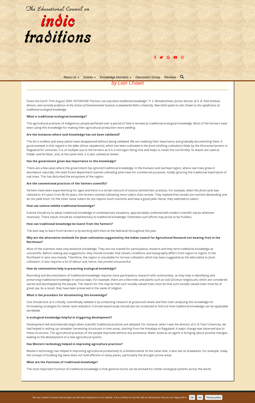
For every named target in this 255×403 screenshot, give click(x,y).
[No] (250, 397)
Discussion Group (194, 30)
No (200, 397)
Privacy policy (213, 397)
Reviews (217, 30)
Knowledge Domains (160, 30)
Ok (192, 397)
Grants (134, 30)
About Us (116, 30)
